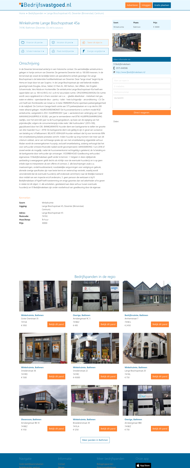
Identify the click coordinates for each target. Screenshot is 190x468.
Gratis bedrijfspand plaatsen (31, 463)
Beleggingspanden (105, 463)
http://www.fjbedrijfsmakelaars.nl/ (130, 72)
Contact (61, 463)
